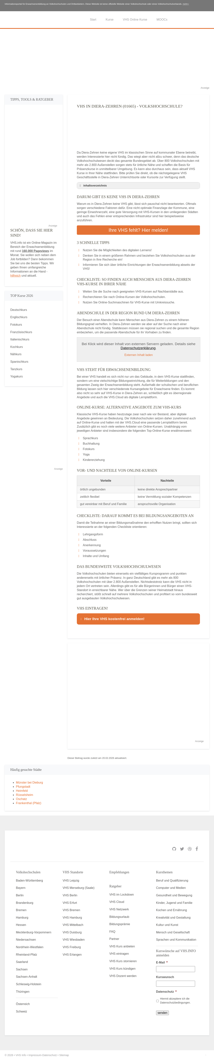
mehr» (186, 4)
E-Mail (162, 962)
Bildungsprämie (119, 924)
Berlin (20, 895)
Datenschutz (166, 991)
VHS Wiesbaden (74, 939)
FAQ (112, 931)
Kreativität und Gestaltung (173, 917)
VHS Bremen (71, 910)
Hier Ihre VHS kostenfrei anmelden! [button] (111, 619)
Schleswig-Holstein (28, 984)
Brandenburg (24, 902)
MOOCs (161, 19)
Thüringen (22, 991)
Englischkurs (18, 317)
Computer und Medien (171, 887)
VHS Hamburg (72, 917)
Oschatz (21, 799)
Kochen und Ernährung (171, 910)
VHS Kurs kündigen (122, 968)
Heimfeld (22, 790)
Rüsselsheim (24, 794)
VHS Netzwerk (119, 909)
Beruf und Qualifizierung (172, 880)
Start (93, 19)
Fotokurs (16, 324)
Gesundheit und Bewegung (174, 895)
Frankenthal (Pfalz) (28, 803)
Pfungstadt (23, 786)
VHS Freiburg (72, 947)
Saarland (22, 961)
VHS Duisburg (72, 932)
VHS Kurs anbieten (122, 946)
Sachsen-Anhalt (26, 976)
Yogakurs (16, 376)
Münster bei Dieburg (29, 782)
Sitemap (64, 1055)
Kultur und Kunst (167, 924)
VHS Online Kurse (135, 19)
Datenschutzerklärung (138, 348)
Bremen (21, 910)
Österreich (23, 1004)
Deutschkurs (18, 309)
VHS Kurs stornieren (123, 961)
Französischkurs (21, 332)
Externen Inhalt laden (138, 355)
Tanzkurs (16, 369)
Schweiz (21, 1011)
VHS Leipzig (71, 880)
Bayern (20, 887)
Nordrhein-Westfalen (29, 947)
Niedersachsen (26, 939)
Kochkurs (16, 346)
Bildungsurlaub (119, 916)
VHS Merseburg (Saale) (78, 887)
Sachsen (22, 969)
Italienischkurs (19, 339)
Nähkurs (16, 354)
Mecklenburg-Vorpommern (33, 932)
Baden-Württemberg (29, 880)
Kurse (110, 19)
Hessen (21, 924)
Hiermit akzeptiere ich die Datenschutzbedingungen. (175, 1000)
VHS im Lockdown (121, 894)
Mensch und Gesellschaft (173, 932)
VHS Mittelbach (73, 924)
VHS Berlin (70, 895)
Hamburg (22, 917)
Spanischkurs (19, 361)
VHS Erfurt (70, 902)
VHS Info (21, 1055)
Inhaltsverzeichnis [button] (92, 185)
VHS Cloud (116, 901)
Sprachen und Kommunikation (176, 939)
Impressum (34, 1055)
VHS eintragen (119, 953)
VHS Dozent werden (123, 976)
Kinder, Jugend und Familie (174, 902)
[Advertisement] (107, 59)
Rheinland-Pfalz (26, 954)
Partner (114, 938)
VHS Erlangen (72, 954)
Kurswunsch (165, 977)
